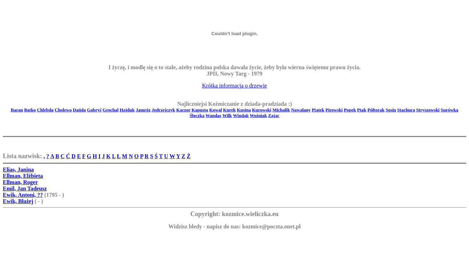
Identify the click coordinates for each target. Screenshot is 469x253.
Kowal (215, 109)
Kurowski (261, 109)
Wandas (213, 115)
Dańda (79, 109)
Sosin (391, 109)
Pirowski (334, 109)
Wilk (227, 115)
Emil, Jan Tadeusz (25, 189)
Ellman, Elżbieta (23, 176)
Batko (30, 109)
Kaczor (183, 109)
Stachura (406, 109)
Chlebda (45, 109)
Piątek (318, 109)
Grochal (110, 109)
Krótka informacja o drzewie (234, 86)
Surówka (449, 109)
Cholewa (63, 109)
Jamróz (143, 109)
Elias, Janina (18, 170)
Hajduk (127, 109)
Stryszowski (427, 109)
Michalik (281, 109)
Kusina (244, 109)
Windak (241, 115)
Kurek (229, 109)
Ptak (361, 109)
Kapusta (200, 109)
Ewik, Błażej (18, 201)
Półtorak (376, 109)
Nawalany (301, 109)
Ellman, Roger (20, 182)
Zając (274, 115)
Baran (17, 109)
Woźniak (258, 115)
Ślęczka (197, 115)
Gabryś (94, 109)
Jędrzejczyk (163, 109)
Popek (350, 109)
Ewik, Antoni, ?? (23, 195)
